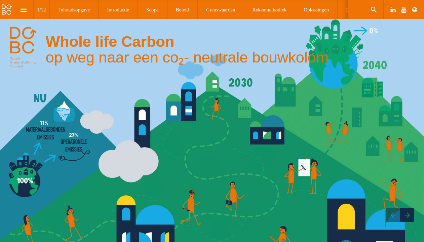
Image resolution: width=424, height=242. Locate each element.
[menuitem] (75, 9)
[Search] (373, 9)
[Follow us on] (414, 9)
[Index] (23, 9)
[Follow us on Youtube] (404, 9)
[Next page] (407, 215)
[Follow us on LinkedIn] (393, 9)
